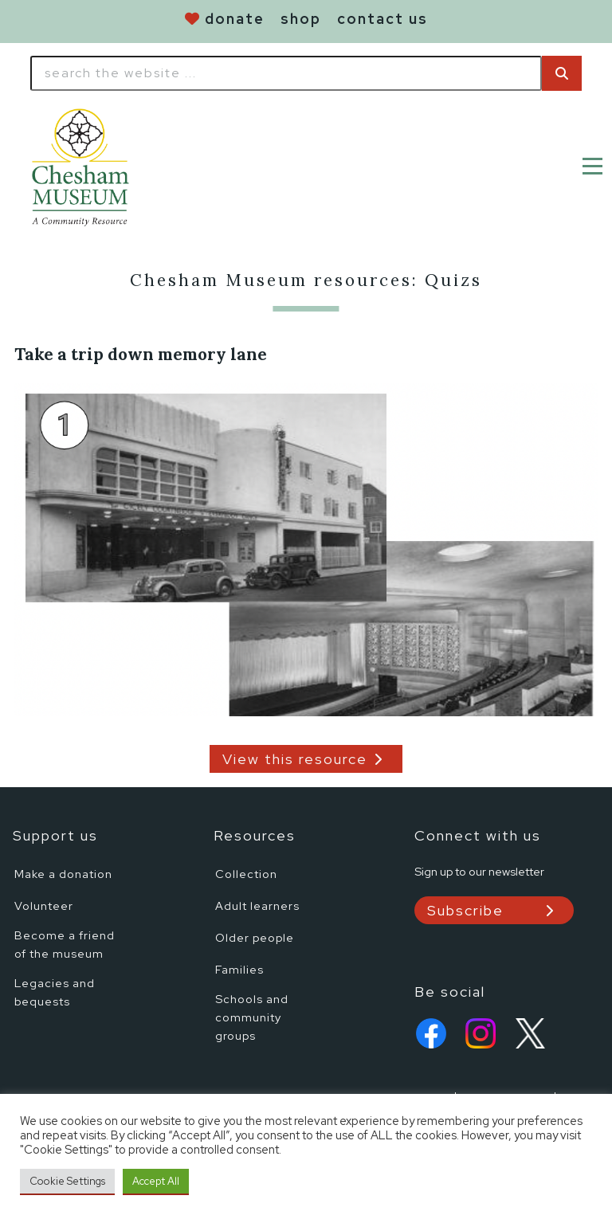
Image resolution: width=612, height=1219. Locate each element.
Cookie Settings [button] (67, 1181)
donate (235, 19)
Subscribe (465, 910)
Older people (254, 937)
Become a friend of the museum (64, 944)
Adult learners (257, 905)
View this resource (294, 759)
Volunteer (43, 905)
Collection (246, 873)
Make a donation (63, 873)
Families (239, 969)
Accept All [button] (155, 1181)
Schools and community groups (251, 1017)
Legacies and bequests (54, 992)
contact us (382, 19)
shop (300, 19)
